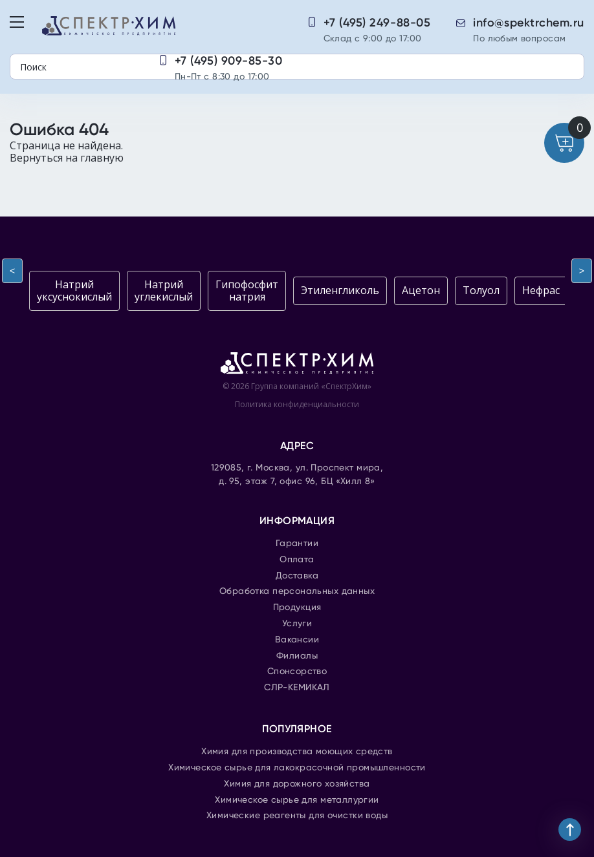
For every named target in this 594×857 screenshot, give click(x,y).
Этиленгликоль (340, 290)
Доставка (297, 575)
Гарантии (297, 543)
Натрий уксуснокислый (74, 290)
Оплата (297, 559)
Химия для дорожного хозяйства (296, 783)
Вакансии (297, 639)
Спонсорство (297, 671)
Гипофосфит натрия (246, 290)
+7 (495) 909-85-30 (229, 61)
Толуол (481, 290)
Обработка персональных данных (297, 591)
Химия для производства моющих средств (297, 751)
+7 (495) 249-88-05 (377, 23)
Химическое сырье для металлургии (297, 800)
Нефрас (541, 290)
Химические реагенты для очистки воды (297, 815)
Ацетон (421, 290)
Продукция (297, 607)
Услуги (297, 623)
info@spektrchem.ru (528, 23)
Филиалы (297, 656)
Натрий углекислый (164, 290)
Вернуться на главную (67, 158)
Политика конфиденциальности (297, 404)
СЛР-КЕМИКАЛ (297, 687)
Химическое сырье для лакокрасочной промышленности (297, 767)
